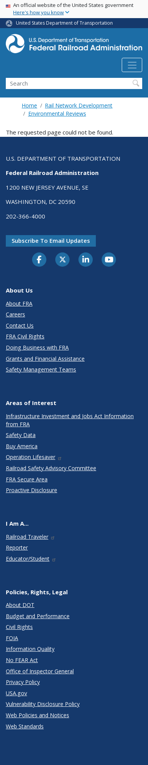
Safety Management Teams (41, 369)
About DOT (20, 605)
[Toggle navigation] (132, 65)
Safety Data (21, 435)
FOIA (12, 638)
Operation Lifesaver (34, 457)
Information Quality (30, 648)
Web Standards (25, 726)
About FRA (19, 303)
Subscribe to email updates (51, 240)
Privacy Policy (23, 682)
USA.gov (16, 693)
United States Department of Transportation (64, 23)
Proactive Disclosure (31, 490)
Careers (15, 314)
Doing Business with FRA (37, 347)
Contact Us (20, 325)
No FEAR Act (22, 660)
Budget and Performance (38, 616)
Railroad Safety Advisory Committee (51, 468)
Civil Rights (19, 626)
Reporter (17, 547)
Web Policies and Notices (37, 715)
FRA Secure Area (27, 479)
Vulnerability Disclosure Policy (43, 704)
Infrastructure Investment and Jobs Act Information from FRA (70, 420)
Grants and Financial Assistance (45, 358)
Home (29, 105)
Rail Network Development (78, 105)
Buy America (21, 446)
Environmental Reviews (57, 113)
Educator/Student (31, 558)
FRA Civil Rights (25, 336)
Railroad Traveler (30, 536)
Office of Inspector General (40, 671)
